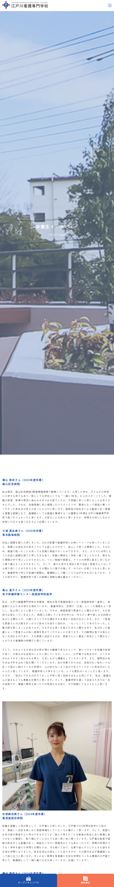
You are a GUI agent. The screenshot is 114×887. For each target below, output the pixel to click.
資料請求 (57, 19)
